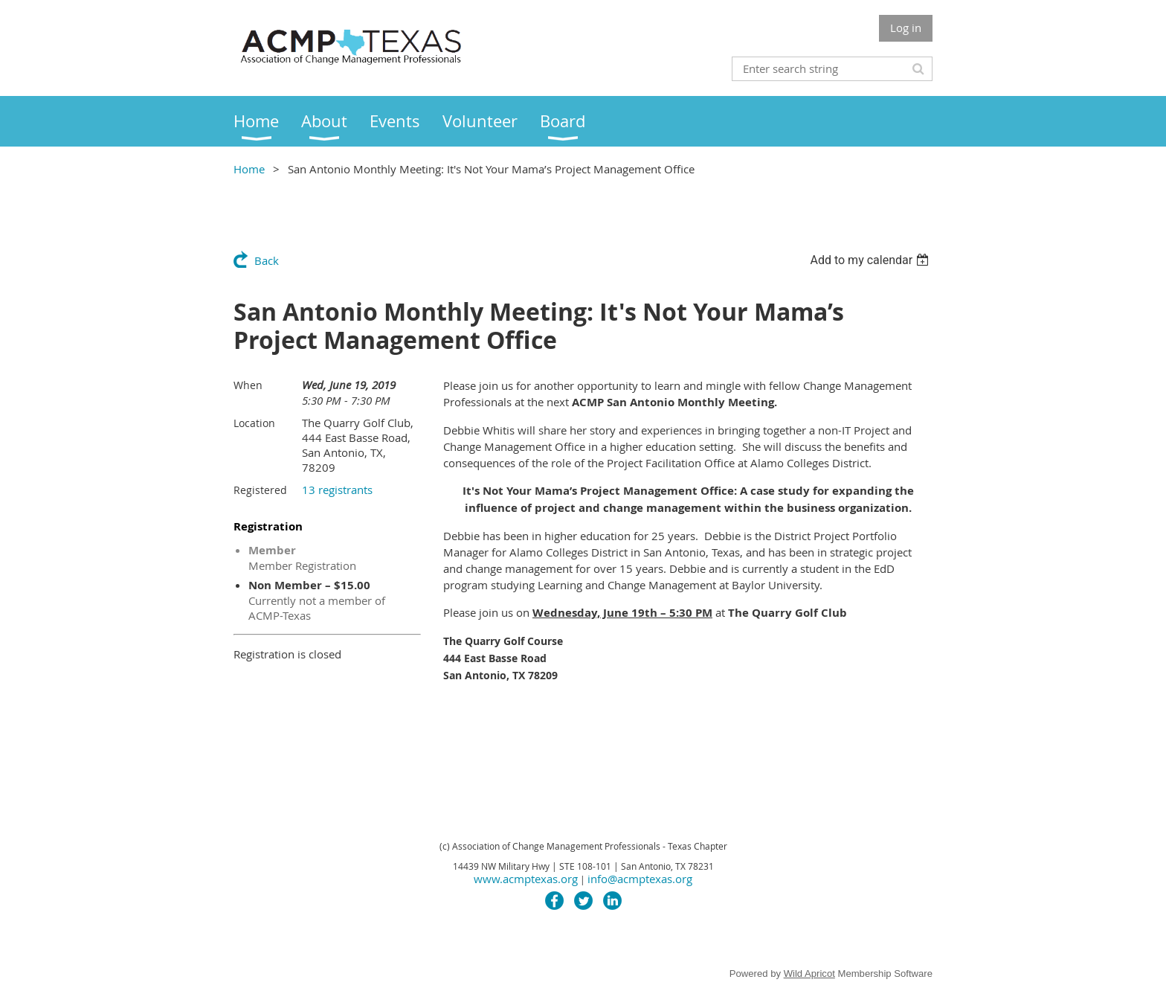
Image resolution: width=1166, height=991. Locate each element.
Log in (905, 27)
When (247, 385)
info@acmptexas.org (639, 878)
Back (266, 260)
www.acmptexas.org (526, 878)
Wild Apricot (809, 973)
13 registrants (337, 489)
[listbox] (871, 260)
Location (254, 423)
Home (249, 168)
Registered (260, 490)
